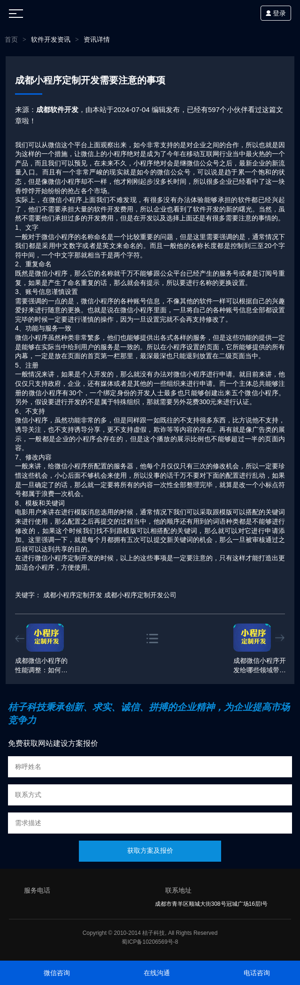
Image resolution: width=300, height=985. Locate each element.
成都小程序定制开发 (72, 595)
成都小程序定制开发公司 (140, 595)
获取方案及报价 (150, 850)
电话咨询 (257, 973)
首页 (11, 39)
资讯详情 (97, 39)
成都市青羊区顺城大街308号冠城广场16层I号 (211, 904)
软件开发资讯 (50, 39)
